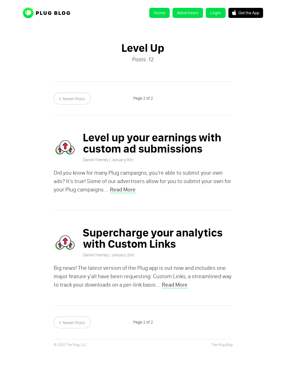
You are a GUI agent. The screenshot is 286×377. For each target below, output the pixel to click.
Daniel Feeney (95, 159)
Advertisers (187, 12)
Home (159, 12)
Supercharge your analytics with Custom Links (153, 238)
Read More (123, 189)
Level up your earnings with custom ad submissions (152, 143)
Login (215, 12)
